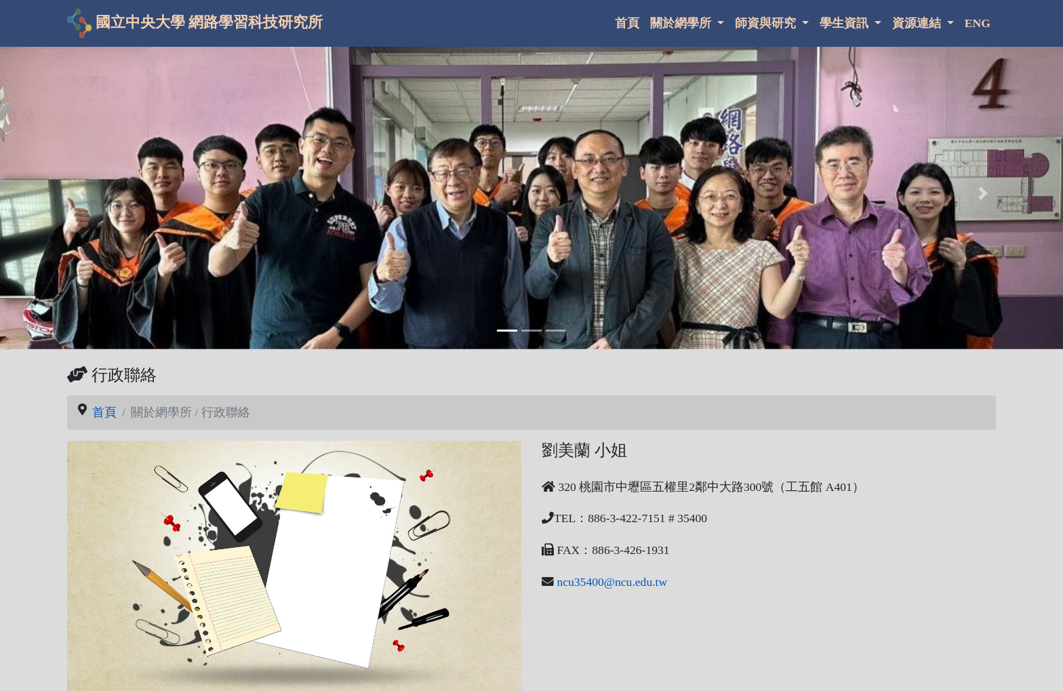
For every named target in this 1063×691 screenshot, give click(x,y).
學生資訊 (845, 23)
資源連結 (918, 23)
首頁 (627, 23)
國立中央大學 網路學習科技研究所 (195, 23)
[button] (79, 193)
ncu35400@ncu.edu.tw (612, 582)
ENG (977, 23)
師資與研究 (767, 23)
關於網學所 (682, 23)
